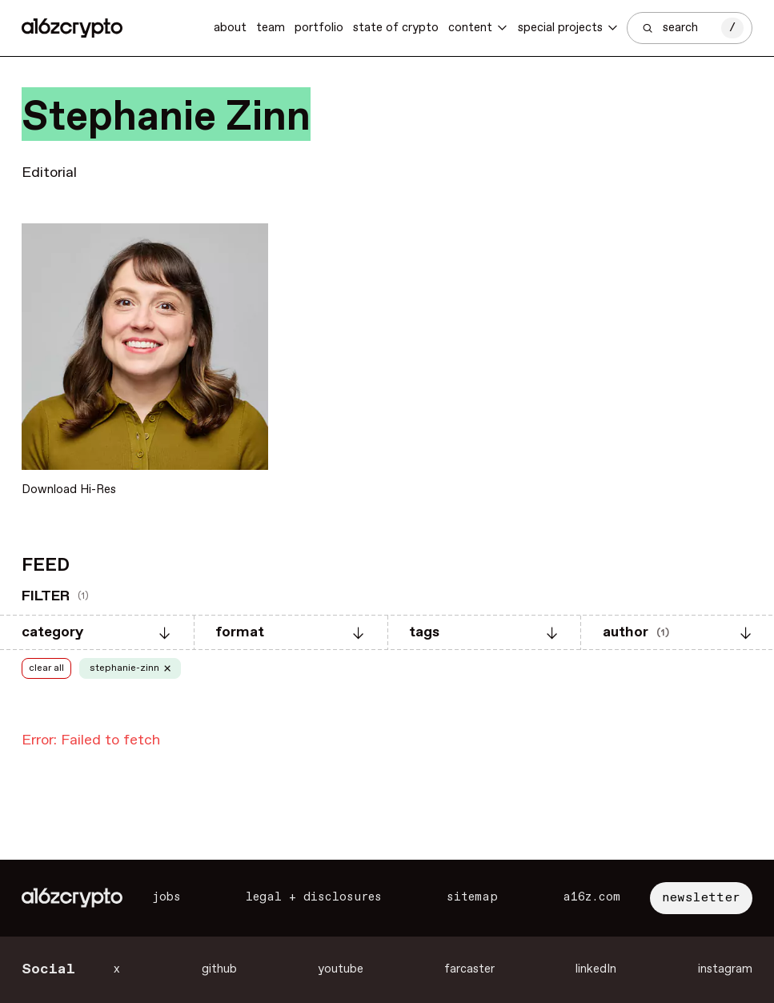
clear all (46, 668)
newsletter (701, 897)
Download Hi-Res (69, 490)
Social (48, 969)
